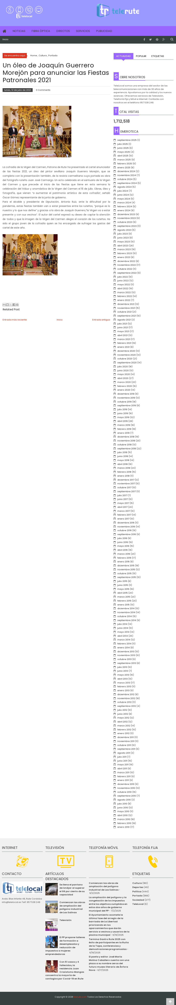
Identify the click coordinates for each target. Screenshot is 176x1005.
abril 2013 (122, 678)
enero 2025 (123, 167)
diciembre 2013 (125, 651)
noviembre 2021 (126, 308)
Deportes (137, 887)
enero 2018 (123, 475)
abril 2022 (122, 288)
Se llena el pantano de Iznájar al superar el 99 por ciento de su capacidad (72, 889)
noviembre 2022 (126, 265)
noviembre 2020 (126, 355)
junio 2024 (123, 194)
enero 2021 (123, 347)
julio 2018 (122, 452)
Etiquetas (157, 56)
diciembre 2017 (125, 479)
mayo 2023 (123, 241)
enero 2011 (123, 780)
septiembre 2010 (126, 795)
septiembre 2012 (126, 706)
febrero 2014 (124, 643)
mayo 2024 (123, 198)
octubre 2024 (125, 179)
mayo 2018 (123, 460)
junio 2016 (122, 542)
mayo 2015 (123, 589)
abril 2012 (122, 721)
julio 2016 (122, 538)
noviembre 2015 (126, 569)
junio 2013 (122, 671)
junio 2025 (123, 148)
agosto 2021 (124, 319)
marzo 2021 (123, 339)
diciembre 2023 (126, 214)
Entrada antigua (101, 319)
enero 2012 (123, 733)
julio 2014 (122, 624)
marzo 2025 (124, 159)
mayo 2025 (123, 152)
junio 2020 (123, 370)
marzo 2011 (123, 772)
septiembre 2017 (126, 491)
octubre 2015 (124, 573)
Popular (141, 56)
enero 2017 (123, 518)
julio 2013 (122, 667)
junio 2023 (123, 237)
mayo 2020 (123, 374)
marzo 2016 (123, 554)
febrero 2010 (124, 823)
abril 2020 (122, 378)
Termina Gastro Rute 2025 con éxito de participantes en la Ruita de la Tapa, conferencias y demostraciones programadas (109, 944)
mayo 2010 (123, 811)
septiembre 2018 (126, 448)
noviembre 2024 (126, 175)
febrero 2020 (124, 386)
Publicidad (104, 31)
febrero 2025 (124, 163)
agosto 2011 (123, 753)
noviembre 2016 (126, 526)
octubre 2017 (124, 487)
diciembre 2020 (126, 351)
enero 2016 (123, 561)
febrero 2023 (124, 253)
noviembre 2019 (126, 397)
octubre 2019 (124, 401)
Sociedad (138, 900)
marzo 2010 (123, 819)
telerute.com (80, 996)
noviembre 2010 (126, 788)
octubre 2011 (124, 745)
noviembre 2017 (126, 483)
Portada (137, 895)
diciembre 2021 (125, 304)
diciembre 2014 (126, 608)
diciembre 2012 (125, 694)
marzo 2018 (123, 468)
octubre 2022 (124, 269)
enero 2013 (123, 690)
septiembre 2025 (127, 140)
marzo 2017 (123, 511)
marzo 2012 (123, 725)
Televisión (65, 920)
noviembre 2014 (126, 612)
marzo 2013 (123, 682)
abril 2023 (122, 245)
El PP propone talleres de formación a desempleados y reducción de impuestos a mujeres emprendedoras (65, 946)
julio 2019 (122, 409)
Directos (63, 31)
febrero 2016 (124, 557)
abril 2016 (122, 550)
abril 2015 (122, 592)
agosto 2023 (124, 230)
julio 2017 (122, 495)
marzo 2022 (124, 292)
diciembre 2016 (125, 522)
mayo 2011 (123, 764)
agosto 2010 (124, 799)
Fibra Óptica (40, 31)
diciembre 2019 (125, 393)
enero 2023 (123, 257)
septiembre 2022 (127, 272)
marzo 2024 (124, 202)
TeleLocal (138, 904)
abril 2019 (122, 421)
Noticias (19, 31)
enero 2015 (123, 604)
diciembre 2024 (126, 171)
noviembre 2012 (126, 698)
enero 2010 (123, 827)
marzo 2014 (123, 639)
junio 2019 (122, 413)
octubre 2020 (124, 358)
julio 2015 (122, 581)
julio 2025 (122, 144)
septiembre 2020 (127, 362)
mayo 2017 (123, 503)
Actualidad (123, 56)
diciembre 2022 (126, 261)
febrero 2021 (124, 343)
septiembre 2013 (126, 663)
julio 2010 (122, 803)
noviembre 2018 (126, 440)
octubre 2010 (124, 792)
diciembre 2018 (125, 436)
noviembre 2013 (126, 655)
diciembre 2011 (125, 737)
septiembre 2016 (126, 534)
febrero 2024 (124, 206)
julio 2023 (122, 233)
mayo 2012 (123, 717)
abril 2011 (122, 768)
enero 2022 (123, 300)
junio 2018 (122, 456)
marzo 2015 (123, 596)
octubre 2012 (124, 702)
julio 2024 (122, 190)
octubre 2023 (124, 222)
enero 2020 (123, 390)
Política (136, 891)
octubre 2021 (124, 311)
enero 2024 (123, 210)
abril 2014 (122, 636)
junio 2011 (122, 760)
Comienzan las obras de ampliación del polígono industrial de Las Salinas (72, 907)
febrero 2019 (124, 429)
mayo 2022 (123, 284)
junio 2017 (122, 499)
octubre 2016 (124, 530)
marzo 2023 (124, 249)
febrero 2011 (124, 776)
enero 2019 (123, 433)
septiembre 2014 (126, 620)
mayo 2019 (123, 417)
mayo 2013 (123, 674)
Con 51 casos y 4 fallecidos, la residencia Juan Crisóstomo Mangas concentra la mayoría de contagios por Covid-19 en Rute (64, 970)
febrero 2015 (124, 600)
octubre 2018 (124, 444)
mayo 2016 (123, 546)
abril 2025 (122, 155)
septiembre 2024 (127, 183)
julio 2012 (122, 710)
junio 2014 (122, 628)
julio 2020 (122, 366)
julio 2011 (121, 756)
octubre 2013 (124, 659)
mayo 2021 (123, 331)
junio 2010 (122, 807)
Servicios (83, 31)
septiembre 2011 (126, 749)
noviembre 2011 (125, 741)
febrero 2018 (124, 472)
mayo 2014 (123, 632)
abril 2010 (122, 815)
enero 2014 (123, 647)
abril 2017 (122, 507)
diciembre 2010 (125, 784)
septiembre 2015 (126, 577)
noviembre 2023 (126, 218)
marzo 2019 (123, 425)
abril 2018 (122, 464)
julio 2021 (122, 323)
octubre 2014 (124, 616)
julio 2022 (122, 276)
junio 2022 (123, 280)
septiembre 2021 (126, 315)
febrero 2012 (124, 729)
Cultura (137, 883)
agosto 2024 (124, 187)
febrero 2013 (124, 686)
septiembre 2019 (126, 405)
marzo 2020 (124, 382)
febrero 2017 (124, 514)
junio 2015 (122, 585)
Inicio (5, 39)
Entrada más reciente (15, 319)
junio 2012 (122, 714)
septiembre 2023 (127, 226)
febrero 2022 (124, 296)
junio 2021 (122, 327)
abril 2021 (122, 335)
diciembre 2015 (125, 565)
